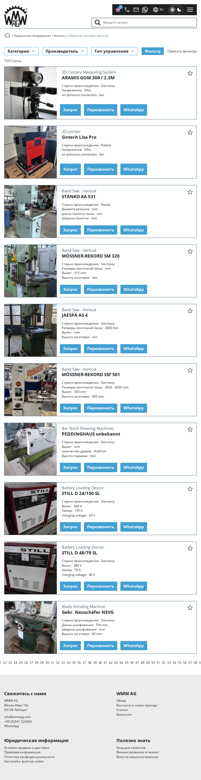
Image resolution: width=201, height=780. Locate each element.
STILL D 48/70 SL (79, 553)
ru (158, 10)
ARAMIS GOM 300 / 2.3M (88, 77)
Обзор (121, 700)
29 (42, 662)
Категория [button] (21, 50)
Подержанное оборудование (32, 35)
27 (31, 662)
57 (190, 662)
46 (132, 662)
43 (116, 662)
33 (63, 662)
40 (100, 662)
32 (58, 662)
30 (47, 662)
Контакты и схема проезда (136, 705)
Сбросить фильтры (182, 51)
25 (21, 662)
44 (121, 662)
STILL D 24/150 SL (81, 493)
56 (185, 662)
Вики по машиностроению (137, 757)
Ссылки (122, 709)
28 (36, 662)
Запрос (70, 109)
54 (174, 662)
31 (52, 662)
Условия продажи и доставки (26, 747)
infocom (17, 717)
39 (95, 662)
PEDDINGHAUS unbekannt (91, 434)
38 (89, 662)
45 (127, 662)
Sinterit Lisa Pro (79, 137)
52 (163, 662)
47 (137, 662)
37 (84, 662)
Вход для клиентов (131, 747)
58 (195, 662)
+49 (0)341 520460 (18, 721)
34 (68, 662)
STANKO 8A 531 (79, 196)
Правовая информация (22, 752)
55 (179, 662)
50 (153, 662)
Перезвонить (100, 109)
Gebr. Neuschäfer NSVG (88, 612)
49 (148, 662)
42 (111, 662)
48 (142, 662)
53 (169, 662)
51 (158, 662)
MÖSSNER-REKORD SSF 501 (91, 374)
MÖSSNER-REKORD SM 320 (91, 256)
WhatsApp (134, 109)
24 (15, 662)
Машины (59, 35)
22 (5, 662)
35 (74, 662)
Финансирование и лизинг (137, 752)
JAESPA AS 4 (75, 315)
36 (79, 662)
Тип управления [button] (114, 50)
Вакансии (124, 714)
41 (105, 662)
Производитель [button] (65, 50)
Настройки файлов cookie (24, 761)
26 (26, 662)
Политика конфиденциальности (29, 757)
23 (10, 662)
